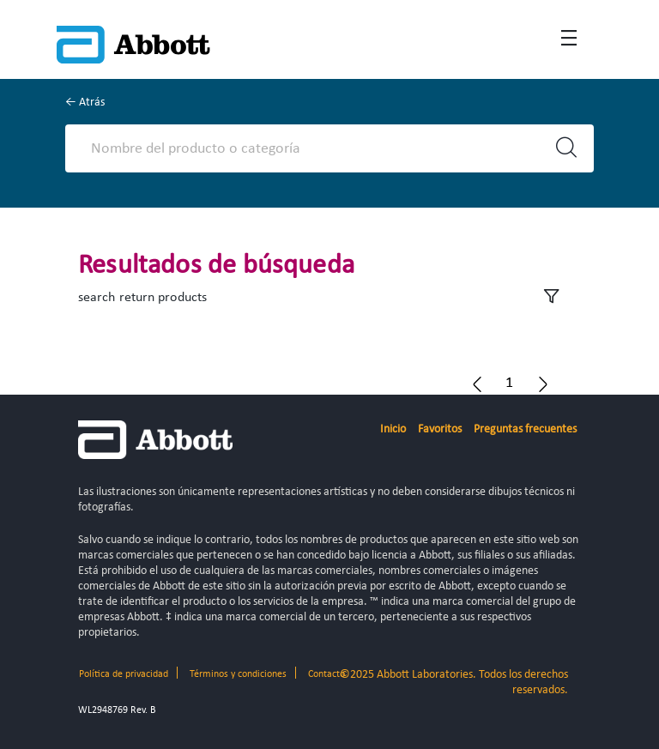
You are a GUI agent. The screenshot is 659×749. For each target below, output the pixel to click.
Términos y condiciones (238, 674)
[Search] (314, 148)
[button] (509, 383)
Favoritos (440, 429)
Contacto (326, 674)
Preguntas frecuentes (525, 429)
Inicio (393, 429)
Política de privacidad (123, 674)
